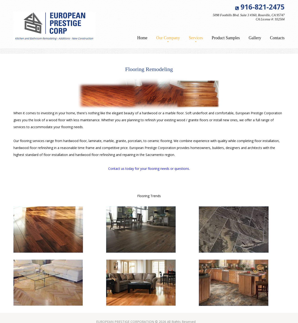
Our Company (168, 38)
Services (196, 38)
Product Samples (226, 38)
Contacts (277, 38)
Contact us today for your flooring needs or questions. (149, 168)
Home (142, 38)
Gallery (255, 38)
